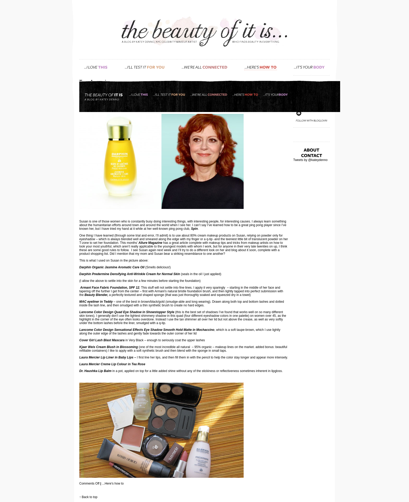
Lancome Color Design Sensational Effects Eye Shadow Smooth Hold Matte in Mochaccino (146, 330)
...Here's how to (113, 483)
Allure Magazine (150, 243)
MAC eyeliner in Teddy (96, 301)
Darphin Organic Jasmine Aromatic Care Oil (112, 267)
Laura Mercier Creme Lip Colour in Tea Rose (112, 364)
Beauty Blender (96, 295)
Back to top (89, 497)
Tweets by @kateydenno (310, 160)
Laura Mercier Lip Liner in (98, 357)
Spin (194, 229)
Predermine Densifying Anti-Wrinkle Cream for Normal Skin (136, 274)
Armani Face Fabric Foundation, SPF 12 (109, 287)
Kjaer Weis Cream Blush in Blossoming (108, 347)
